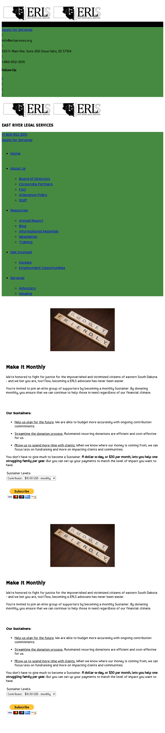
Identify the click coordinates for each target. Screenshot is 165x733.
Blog (22, 226)
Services (17, 277)
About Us (18, 168)
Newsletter (28, 236)
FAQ (22, 189)
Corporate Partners (36, 184)
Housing (25, 293)
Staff (23, 200)
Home (15, 153)
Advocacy (27, 288)
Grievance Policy (33, 194)
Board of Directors (34, 178)
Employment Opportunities (42, 267)
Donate (25, 262)
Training (25, 242)
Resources (19, 210)
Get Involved (21, 252)
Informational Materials (38, 231)
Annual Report (31, 220)
